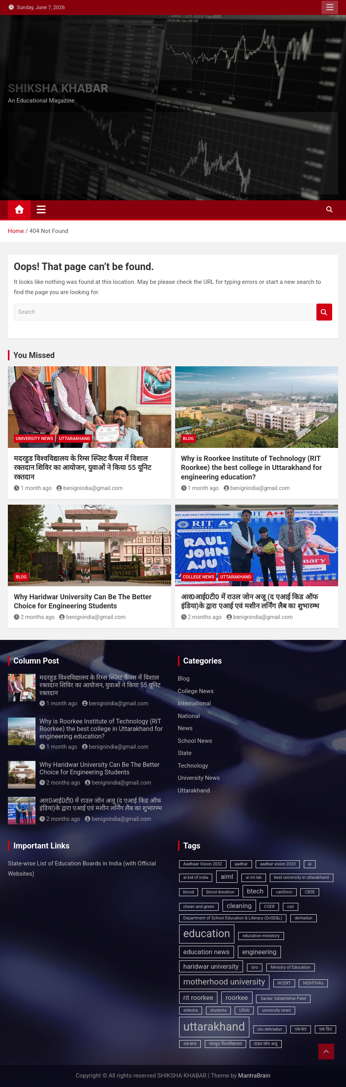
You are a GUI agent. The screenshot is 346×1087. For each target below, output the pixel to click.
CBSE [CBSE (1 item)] (310, 892)
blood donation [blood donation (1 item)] (220, 892)
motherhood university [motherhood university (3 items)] (224, 981)
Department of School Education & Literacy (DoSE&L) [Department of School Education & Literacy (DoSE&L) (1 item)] (232, 918)
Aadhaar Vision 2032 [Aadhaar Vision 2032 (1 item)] (203, 864)
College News (199, 577)
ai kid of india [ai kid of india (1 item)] (195, 877)
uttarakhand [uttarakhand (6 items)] (214, 1026)
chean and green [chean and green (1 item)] (198, 906)
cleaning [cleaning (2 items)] (239, 906)
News (185, 728)
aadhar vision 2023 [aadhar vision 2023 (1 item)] (278, 864)
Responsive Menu (330, 7)
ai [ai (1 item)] (309, 864)
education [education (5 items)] (206, 933)
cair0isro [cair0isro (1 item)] (284, 892)
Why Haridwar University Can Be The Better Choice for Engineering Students (99, 768)
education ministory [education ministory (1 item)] (261, 935)
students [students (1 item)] (218, 1010)
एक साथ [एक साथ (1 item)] (190, 1043)
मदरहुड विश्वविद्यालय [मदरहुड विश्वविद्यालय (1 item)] (225, 1043)
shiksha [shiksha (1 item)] (190, 1010)
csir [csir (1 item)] (290, 906)
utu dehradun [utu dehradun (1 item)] (270, 1029)
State (185, 753)
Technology (193, 765)
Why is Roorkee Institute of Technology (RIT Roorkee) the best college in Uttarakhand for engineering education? (251, 467)
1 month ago (33, 488)
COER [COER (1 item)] (269, 906)
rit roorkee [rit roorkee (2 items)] (198, 997)
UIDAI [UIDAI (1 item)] (244, 1010)
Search (324, 312)
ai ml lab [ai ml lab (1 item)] (254, 877)
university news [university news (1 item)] (276, 1010)
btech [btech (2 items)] (255, 891)
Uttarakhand (74, 438)
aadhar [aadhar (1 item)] (241, 864)
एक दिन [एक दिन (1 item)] (325, 1029)
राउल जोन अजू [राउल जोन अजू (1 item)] (265, 1043)
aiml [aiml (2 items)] (227, 876)
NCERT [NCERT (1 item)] (284, 983)
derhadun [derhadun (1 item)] (303, 918)
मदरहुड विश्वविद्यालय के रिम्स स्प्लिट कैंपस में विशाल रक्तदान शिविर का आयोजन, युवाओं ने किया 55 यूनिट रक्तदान (82, 467)
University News (34, 438)
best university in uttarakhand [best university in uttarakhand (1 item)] (301, 877)
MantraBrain (254, 1075)
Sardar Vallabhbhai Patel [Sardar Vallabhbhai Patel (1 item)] (283, 998)
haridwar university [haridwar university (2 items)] (211, 966)
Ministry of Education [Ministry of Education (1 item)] (290, 967)
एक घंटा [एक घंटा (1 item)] (301, 1029)
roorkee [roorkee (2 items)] (237, 997)
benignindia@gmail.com (89, 488)
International (194, 703)
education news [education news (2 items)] (206, 952)
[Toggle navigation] (41, 209)
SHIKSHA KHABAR (58, 88)
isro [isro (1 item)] (254, 967)
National (189, 716)
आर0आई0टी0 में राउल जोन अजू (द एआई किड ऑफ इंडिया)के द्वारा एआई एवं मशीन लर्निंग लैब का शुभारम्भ (100, 804)
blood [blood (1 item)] (188, 892)
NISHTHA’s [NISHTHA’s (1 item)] (313, 983)
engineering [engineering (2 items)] (259, 952)
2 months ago (34, 617)
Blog (188, 438)
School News (195, 740)
